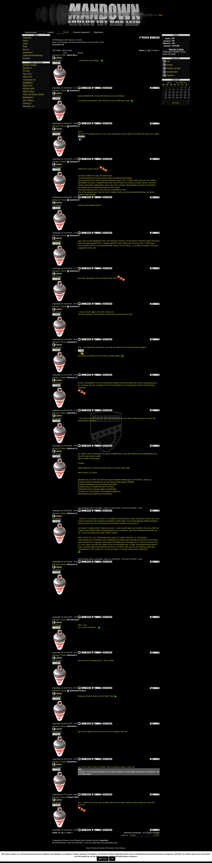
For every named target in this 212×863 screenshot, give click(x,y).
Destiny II (27, 103)
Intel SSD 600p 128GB (33, 94)
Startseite (27, 37)
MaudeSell (104, 840)
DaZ (168, 61)
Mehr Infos (102, 859)
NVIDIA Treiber (30, 65)
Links (25, 43)
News (25, 40)
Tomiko (169, 65)
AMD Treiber (28, 91)
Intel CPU (27, 74)
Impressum (28, 52)
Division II (27, 68)
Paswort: (50, 32)
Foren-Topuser (120, 848)
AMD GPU (27, 85)
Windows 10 (28, 106)
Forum (26, 49)
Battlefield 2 (28, 83)
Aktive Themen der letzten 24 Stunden (100, 848)
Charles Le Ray (173, 68)
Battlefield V (28, 97)
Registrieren (98, 32)
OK (112, 859)
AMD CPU (27, 77)
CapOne (58, 58)
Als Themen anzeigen (151, 833)
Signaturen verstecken (132, 833)
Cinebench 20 (29, 80)
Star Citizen (28, 100)
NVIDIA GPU (29, 88)
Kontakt (26, 58)
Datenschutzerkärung (32, 55)
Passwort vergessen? (81, 32)
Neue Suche (67, 50)
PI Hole (26, 71)
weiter (156, 50)
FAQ (25, 46)
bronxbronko (172, 72)
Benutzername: (31, 32)
